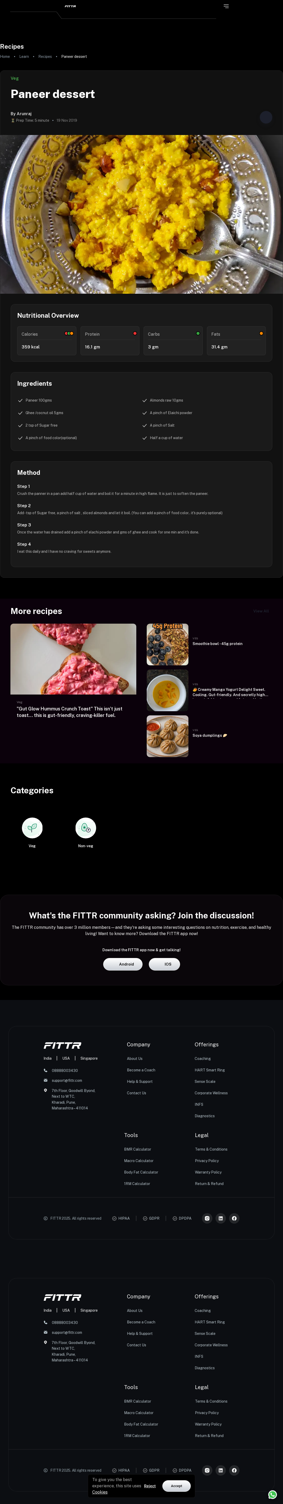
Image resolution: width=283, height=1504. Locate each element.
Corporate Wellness (211, 1184)
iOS (164, 1056)
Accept (176, 1486)
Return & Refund (209, 1275)
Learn (24, 56)
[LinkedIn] (221, 1310)
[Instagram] (207, 1310)
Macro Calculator (138, 1252)
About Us (135, 1150)
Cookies (100, 1492)
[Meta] (234, 1310)
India (48, 1150)
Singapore (89, 1150)
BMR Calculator (137, 1241)
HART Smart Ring (210, 1161)
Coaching (203, 1150)
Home (5, 56)
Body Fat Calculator (141, 1264)
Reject (150, 1486)
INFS (199, 1196)
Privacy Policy (207, 1252)
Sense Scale (205, 1173)
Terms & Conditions (211, 1241)
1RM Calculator (137, 1275)
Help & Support (140, 1173)
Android (122, 1056)
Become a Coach (141, 1161)
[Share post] (266, 117)
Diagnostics (205, 1207)
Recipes (45, 56)
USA (66, 1150)
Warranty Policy (208, 1264)
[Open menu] (226, 6)
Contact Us (136, 1184)
